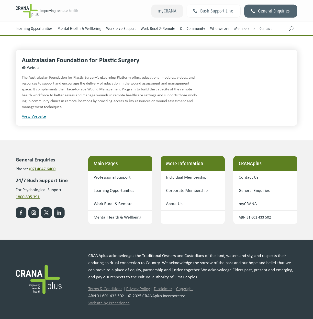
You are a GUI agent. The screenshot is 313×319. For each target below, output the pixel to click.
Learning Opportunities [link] (34, 28)
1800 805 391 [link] (28, 197)
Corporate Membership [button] (187, 190)
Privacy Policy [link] (138, 289)
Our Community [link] (192, 28)
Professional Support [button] (112, 177)
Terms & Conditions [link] (105, 289)
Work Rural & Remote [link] (158, 28)
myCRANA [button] (167, 11)
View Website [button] (34, 116)
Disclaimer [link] (163, 289)
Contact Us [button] (248, 177)
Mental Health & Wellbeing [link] (79, 28)
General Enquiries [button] (274, 11)
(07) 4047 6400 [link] (42, 169)
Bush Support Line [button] (216, 11)
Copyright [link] (184, 289)
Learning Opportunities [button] (114, 190)
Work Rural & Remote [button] (113, 204)
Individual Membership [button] (186, 177)
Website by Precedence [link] (109, 303)
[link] (71, 11)
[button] (291, 28)
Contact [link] (265, 28)
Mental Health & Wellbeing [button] (117, 217)
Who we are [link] (219, 28)
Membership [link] (244, 28)
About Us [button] (174, 204)
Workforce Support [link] (121, 28)
